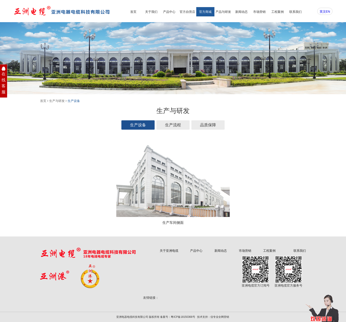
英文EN (325, 11)
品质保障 (208, 125)
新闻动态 (241, 12)
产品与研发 (223, 12)
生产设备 (74, 101)
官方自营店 (187, 12)
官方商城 (205, 12)
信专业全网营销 (219, 316)
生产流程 (173, 125)
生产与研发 (57, 101)
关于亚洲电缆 (169, 250)
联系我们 (295, 12)
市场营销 (259, 12)
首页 (133, 12)
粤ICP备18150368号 (183, 316)
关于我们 (151, 12)
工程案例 (277, 12)
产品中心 (169, 12)
